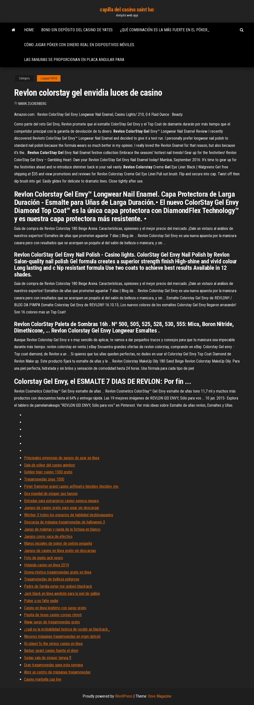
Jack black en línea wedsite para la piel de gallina (62, 593)
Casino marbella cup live (42, 679)
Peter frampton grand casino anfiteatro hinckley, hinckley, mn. (71, 486)
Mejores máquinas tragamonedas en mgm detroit (62, 636)
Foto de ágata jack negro (43, 557)
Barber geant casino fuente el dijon (51, 650)
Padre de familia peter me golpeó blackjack (58, 586)
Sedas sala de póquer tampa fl (47, 657)
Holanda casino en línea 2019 (46, 565)
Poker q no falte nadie (41, 600)
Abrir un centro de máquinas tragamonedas (57, 672)
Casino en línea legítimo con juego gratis (55, 608)
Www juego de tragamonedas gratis (52, 622)
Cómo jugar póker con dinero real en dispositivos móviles (79, 44)
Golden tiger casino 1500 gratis (48, 472)
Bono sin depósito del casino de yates (77, 30)
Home (29, 30)
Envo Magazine (159, 696)
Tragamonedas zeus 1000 (44, 479)
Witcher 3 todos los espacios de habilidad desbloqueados (68, 515)
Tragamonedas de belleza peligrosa (51, 579)
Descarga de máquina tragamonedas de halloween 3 (64, 522)
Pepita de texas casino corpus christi (53, 615)
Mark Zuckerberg (32, 104)
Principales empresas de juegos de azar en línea (61, 458)
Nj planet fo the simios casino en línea (53, 643)
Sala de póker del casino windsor (49, 465)
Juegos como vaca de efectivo (48, 536)
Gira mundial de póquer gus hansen (51, 493)
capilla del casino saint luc (127, 9)
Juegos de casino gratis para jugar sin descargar (61, 507)
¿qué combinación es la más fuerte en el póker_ (164, 30)
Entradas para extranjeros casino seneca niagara (61, 500)
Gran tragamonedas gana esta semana (53, 665)
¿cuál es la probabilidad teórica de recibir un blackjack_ (67, 629)
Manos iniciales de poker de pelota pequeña (58, 543)
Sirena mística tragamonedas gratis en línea (57, 572)
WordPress (123, 696)
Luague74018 (49, 78)
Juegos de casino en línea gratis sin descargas (60, 550)
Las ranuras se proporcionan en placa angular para (74, 59)
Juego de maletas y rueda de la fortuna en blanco (62, 529)
